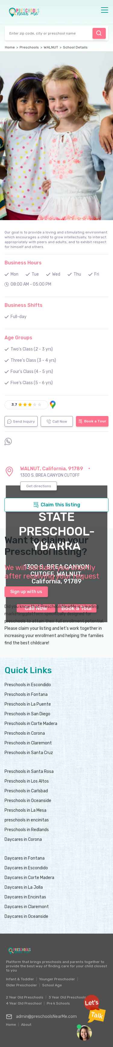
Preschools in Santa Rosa (29, 771)
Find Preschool (99, 33)
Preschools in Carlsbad (26, 791)
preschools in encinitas (27, 820)
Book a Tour (92, 421)
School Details (75, 47)
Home (10, 47)
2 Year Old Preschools (24, 997)
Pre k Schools (58, 1003)
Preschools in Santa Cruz (29, 752)
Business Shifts (23, 305)
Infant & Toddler (20, 979)
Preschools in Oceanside (28, 800)
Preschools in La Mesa (25, 810)
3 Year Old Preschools (67, 997)
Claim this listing (56, 505)
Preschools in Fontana (26, 694)
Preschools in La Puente (28, 704)
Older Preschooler (21, 985)
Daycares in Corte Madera (29, 877)
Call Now (57, 421)
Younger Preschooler (57, 979)
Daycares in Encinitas (25, 897)
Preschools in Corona (25, 733)
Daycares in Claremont (27, 906)
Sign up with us (26, 591)
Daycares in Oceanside (26, 916)
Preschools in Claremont (28, 743)
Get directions (38, 486)
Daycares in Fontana (25, 858)
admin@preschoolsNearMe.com (41, 1017)
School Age (52, 985)
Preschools (29, 47)
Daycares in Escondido (26, 868)
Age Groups (18, 338)
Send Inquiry (21, 421)
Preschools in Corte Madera (31, 723)
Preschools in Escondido (28, 684)
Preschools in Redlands (27, 829)
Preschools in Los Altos (27, 781)
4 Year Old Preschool (24, 1003)
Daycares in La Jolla (24, 887)
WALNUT (51, 47)
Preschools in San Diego (27, 713)
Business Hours (23, 263)
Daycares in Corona (23, 839)
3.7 (14, 404)
